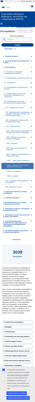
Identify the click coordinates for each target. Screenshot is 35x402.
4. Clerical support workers (13, 341)
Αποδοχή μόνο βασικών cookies (18, 398)
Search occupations (17, 36)
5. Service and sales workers (13, 346)
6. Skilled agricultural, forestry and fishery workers (18, 351)
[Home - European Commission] (16, 7)
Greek (32, 6)
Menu (1, 23)
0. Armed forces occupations (13, 322)
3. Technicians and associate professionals (18, 336)
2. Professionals (9, 331)
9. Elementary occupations (13, 365)
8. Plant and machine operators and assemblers (18, 360)
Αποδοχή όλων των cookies (16, 393)
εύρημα (17, 45)
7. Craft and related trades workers (15, 356)
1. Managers (8, 327)
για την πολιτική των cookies (19, 375)
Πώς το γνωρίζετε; (27, 1)
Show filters (9, 49)
